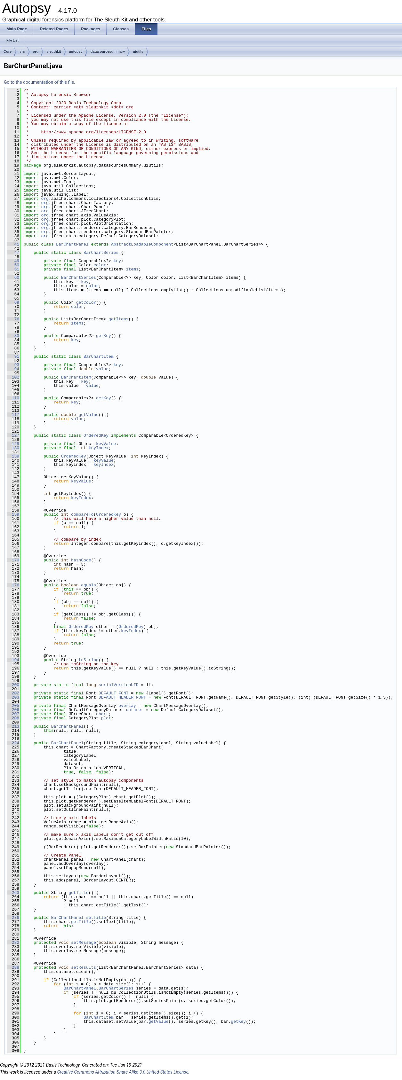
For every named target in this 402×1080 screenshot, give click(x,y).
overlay (127, 705)
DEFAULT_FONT (114, 693)
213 (13, 726)
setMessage (83, 942)
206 (13, 710)
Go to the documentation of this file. (39, 82)
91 (13, 356)
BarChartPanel (72, 244)
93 (13, 365)
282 (13, 942)
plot (106, 718)
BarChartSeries (101, 252)
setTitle (96, 917)
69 (13, 302)
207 (13, 714)
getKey (103, 336)
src (22, 51)
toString (88, 660)
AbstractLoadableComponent (142, 244)
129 (13, 444)
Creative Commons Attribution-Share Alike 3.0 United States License (122, 1072)
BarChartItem (99, 356)
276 (13, 917)
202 (13, 693)
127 (13, 435)
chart (102, 714)
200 (13, 685)
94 (13, 369)
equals (88, 585)
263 (13, 893)
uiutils (138, 51)
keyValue (106, 444)
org (36, 51)
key (117, 261)
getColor (86, 302)
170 (13, 560)
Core (8, 51)
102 (13, 377)
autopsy (76, 51)
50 (13, 265)
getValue (88, 415)
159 (13, 514)
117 (13, 415)
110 (13, 398)
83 (13, 336)
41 (13, 244)
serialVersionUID (119, 685)
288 (13, 967)
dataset (135, 710)
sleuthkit (53, 51)
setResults (83, 967)
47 (13, 252)
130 (13, 448)
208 (13, 718)
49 (13, 261)
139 (13, 456)
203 (13, 697)
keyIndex (99, 448)
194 (13, 660)
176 (13, 585)
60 (13, 277)
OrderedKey (96, 435)
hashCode (81, 560)
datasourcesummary (108, 51)
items (132, 269)
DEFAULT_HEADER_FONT (122, 697)
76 (13, 319)
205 (13, 705)
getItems (118, 319)
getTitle (78, 893)
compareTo (82, 514)
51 (13, 269)
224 (13, 743)
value (102, 369)
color (99, 265)
